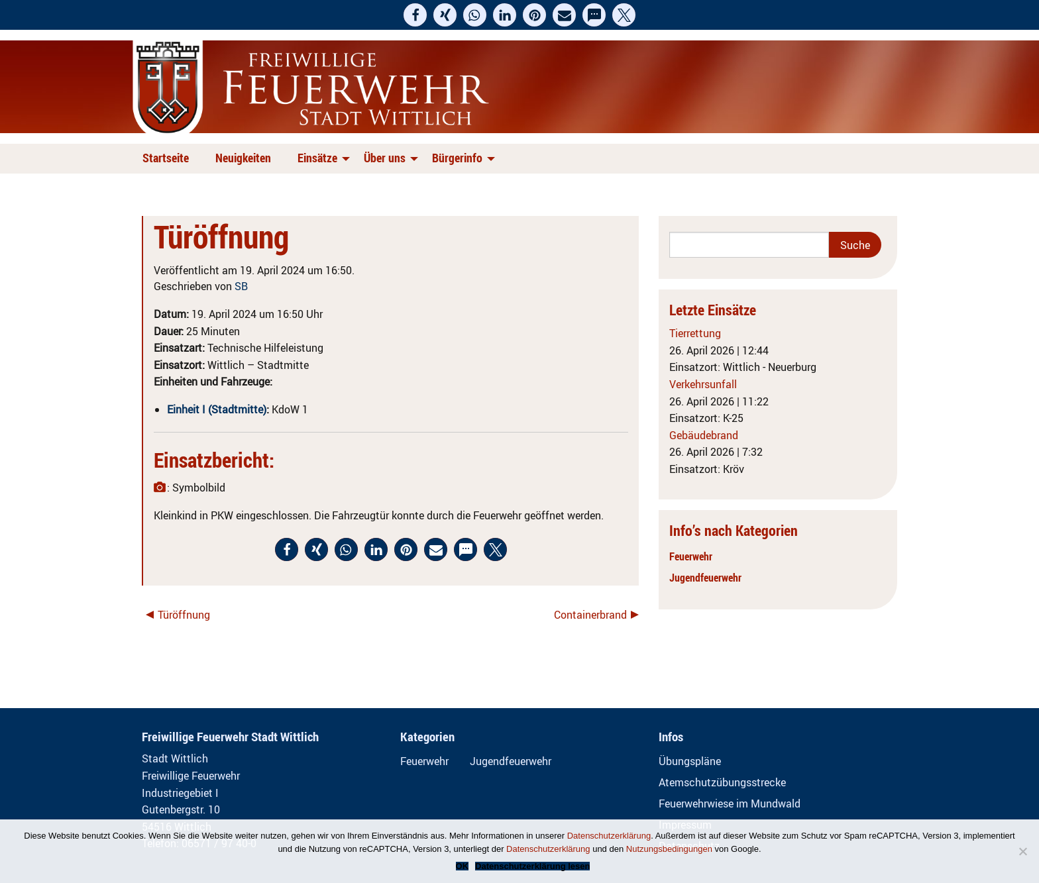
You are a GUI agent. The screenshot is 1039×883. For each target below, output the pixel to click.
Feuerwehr (690, 556)
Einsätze (317, 158)
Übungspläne (690, 761)
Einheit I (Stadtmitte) (216, 409)
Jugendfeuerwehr (705, 577)
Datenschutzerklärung (609, 836)
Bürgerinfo (457, 158)
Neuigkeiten (243, 158)
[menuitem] (168, 159)
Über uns (385, 158)
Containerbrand (590, 614)
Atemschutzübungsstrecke (722, 782)
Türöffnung (184, 614)
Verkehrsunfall (703, 384)
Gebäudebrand (703, 435)
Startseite (165, 158)
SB (241, 286)
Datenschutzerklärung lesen (532, 866)
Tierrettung (695, 333)
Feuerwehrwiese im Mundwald (729, 803)
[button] (415, 14)
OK (462, 866)
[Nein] (1022, 851)
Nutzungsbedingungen (669, 849)
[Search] (749, 245)
